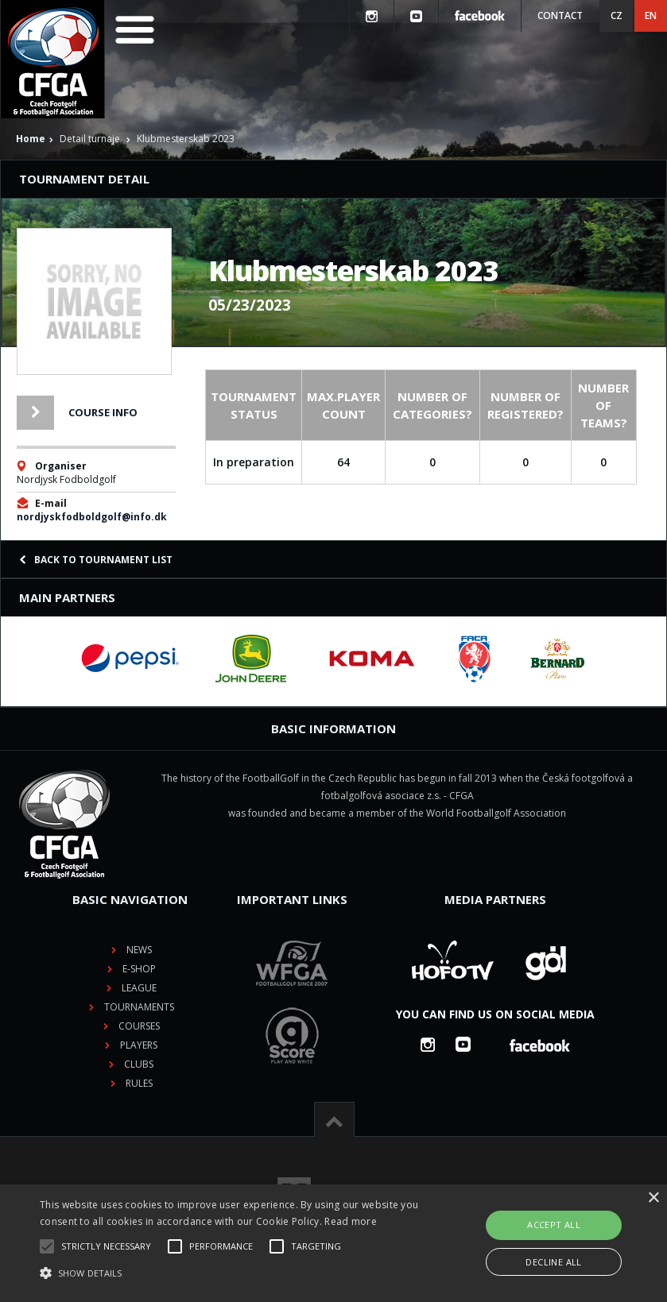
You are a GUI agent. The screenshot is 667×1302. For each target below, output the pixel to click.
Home (30, 138)
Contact (560, 15)
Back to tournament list (96, 559)
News (139, 949)
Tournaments (139, 1007)
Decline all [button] (553, 1262)
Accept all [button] (553, 1225)
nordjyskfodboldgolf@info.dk (92, 517)
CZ (616, 15)
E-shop (139, 969)
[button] (230, 1273)
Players (138, 1045)
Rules (139, 1083)
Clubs (138, 1064)
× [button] (653, 1198)
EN (651, 15)
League (139, 988)
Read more (350, 1221)
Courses (139, 1026)
